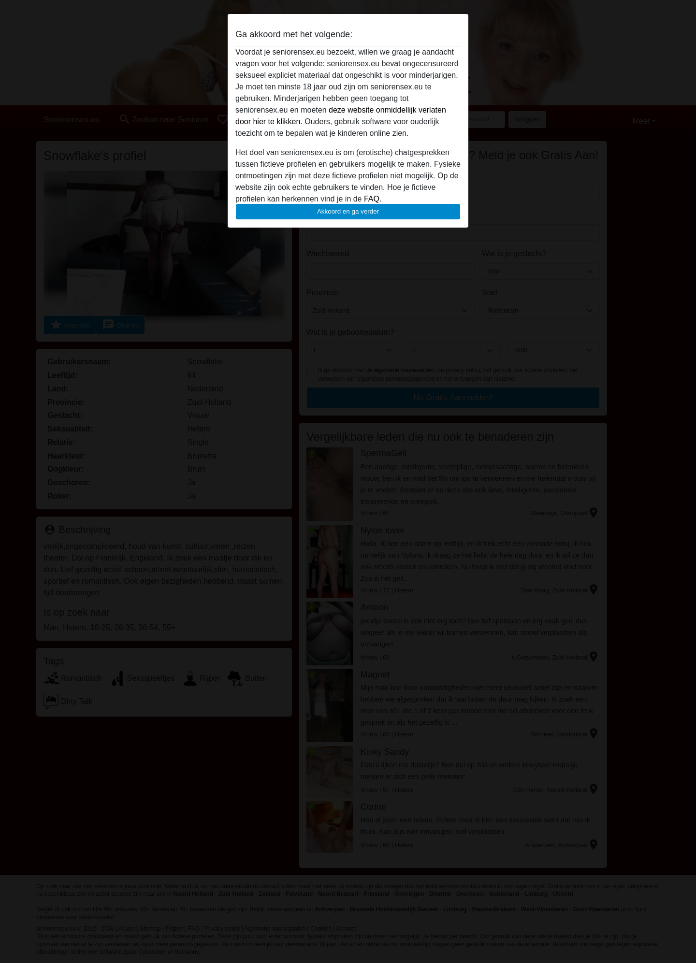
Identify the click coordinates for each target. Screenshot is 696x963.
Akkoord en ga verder (348, 211)
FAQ (371, 199)
